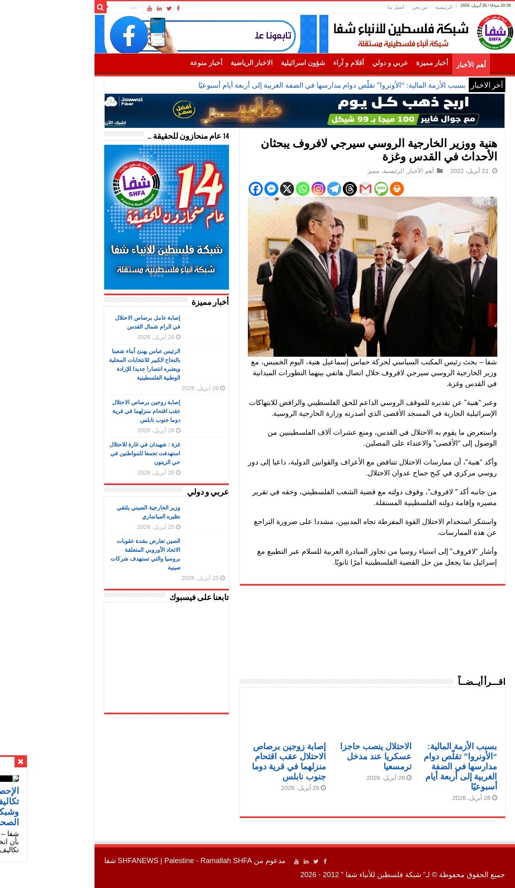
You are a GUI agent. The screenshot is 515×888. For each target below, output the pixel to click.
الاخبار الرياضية (204, 63)
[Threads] (303, 189)
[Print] (350, 189)
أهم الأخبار (424, 65)
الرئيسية (396, 7)
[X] (240, 189)
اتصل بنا (348, 7)
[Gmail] (318, 189)
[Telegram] (287, 189)
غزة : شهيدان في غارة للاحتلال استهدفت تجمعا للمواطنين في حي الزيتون (97, 453)
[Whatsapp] (256, 189)
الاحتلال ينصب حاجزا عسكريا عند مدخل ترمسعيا (329, 756)
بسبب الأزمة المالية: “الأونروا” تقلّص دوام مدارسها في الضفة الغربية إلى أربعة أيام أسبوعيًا (284, 85)
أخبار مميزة (385, 63)
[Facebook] (209, 189)
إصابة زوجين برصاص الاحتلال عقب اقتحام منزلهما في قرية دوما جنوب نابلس (99, 411)
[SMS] (334, 189)
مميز (326, 170)
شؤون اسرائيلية (256, 63)
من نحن (372, 7)
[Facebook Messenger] (224, 189)
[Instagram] (271, 189)
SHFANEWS (91, 861)
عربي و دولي (343, 63)
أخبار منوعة (159, 63)
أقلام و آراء (301, 63)
